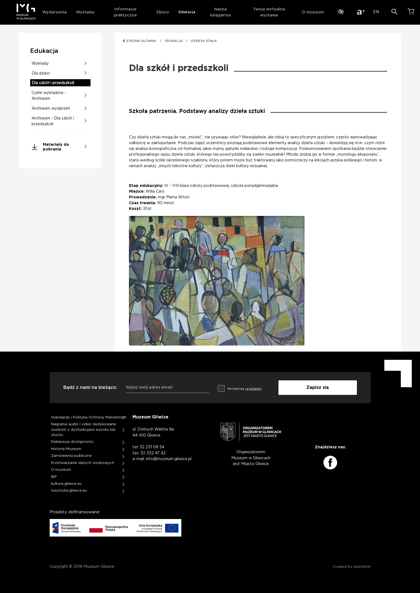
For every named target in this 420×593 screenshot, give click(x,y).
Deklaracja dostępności (72, 442)
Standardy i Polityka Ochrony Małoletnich (88, 417)
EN (376, 12)
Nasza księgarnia (220, 12)
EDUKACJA (174, 40)
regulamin (253, 388)
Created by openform (351, 567)
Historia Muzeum (66, 449)
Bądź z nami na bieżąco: (90, 387)
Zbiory (162, 12)
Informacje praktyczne (125, 12)
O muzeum (313, 12)
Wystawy (85, 12)
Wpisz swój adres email (149, 387)
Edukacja (187, 12)
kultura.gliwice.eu (66, 484)
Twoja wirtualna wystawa (269, 12)
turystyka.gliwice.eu (69, 490)
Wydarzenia (54, 12)
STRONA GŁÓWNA (141, 40)
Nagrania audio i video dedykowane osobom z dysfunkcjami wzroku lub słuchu (83, 430)
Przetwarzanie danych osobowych (82, 463)
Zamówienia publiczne (71, 456)
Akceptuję (240, 387)
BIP (54, 477)
